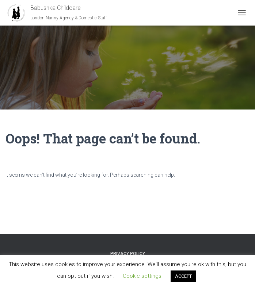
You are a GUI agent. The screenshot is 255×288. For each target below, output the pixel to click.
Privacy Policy (127, 253)
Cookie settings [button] (142, 276)
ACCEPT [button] (183, 276)
